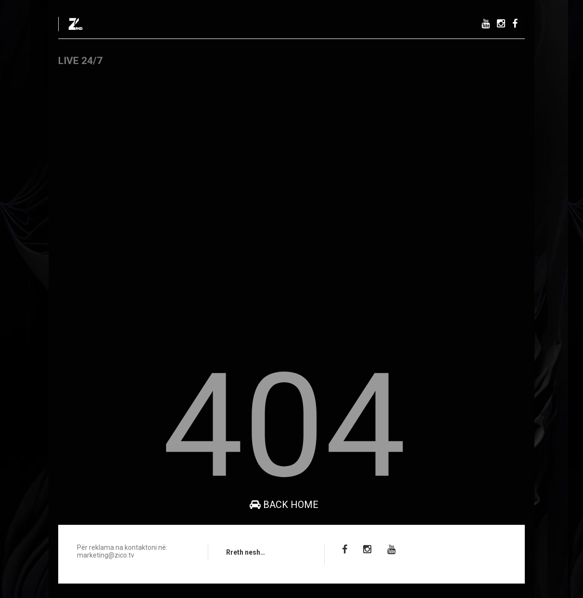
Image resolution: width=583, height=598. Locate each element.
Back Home (284, 504)
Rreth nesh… (245, 552)
